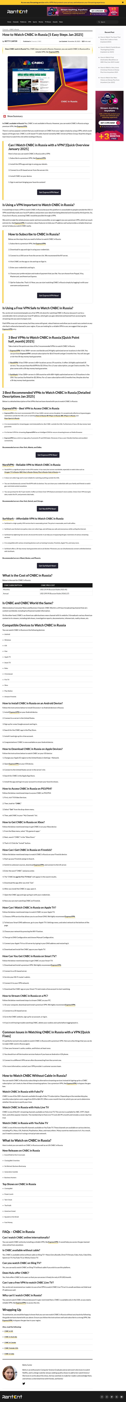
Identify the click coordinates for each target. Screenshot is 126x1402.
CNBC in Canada (10, 1342)
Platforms (23, 22)
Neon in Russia (41, 416)
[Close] (123, 2)
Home (9, 22)
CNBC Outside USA (11, 1348)
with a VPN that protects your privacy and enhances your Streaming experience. (63, 2)
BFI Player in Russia (53, 416)
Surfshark (14, 374)
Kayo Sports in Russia (11, 418)
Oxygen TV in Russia (11, 472)
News (61, 22)
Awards (55, 22)
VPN (29, 22)
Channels (16, 22)
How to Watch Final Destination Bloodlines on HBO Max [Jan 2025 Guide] (109, 59)
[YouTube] (122, 1397)
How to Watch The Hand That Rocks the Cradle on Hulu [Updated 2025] (110, 39)
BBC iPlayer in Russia (68, 416)
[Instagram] (107, 1397)
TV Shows (48, 22)
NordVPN (14, 362)
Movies (41, 22)
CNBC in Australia (10, 1337)
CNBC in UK (8, 1331)
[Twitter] (24, 1383)
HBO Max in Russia (25, 472)
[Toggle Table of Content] (13, 116)
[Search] (99, 22)
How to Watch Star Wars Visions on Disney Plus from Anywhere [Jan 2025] (109, 80)
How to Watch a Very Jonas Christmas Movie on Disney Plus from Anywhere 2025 (109, 69)
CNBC (39, 41)
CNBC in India (9, 1354)
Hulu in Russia (53, 472)
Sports (35, 22)
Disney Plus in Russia (40, 472)
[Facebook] (102, 1397)
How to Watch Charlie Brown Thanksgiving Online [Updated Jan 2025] (110, 49)
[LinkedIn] (117, 1397)
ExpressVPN (54, 52)
